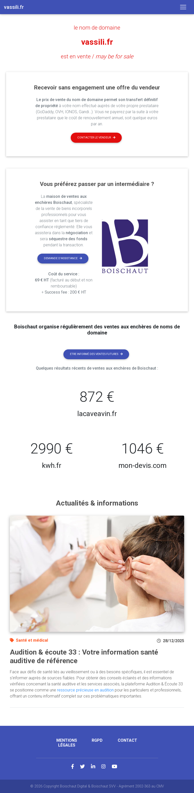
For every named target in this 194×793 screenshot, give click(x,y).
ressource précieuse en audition (85, 690)
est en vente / (97, 56)
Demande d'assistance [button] (63, 258)
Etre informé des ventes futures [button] (96, 353)
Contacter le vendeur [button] (96, 137)
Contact (127, 740)
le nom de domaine (97, 27)
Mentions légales (66, 743)
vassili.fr (97, 42)
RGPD (97, 740)
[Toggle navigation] (183, 7)
